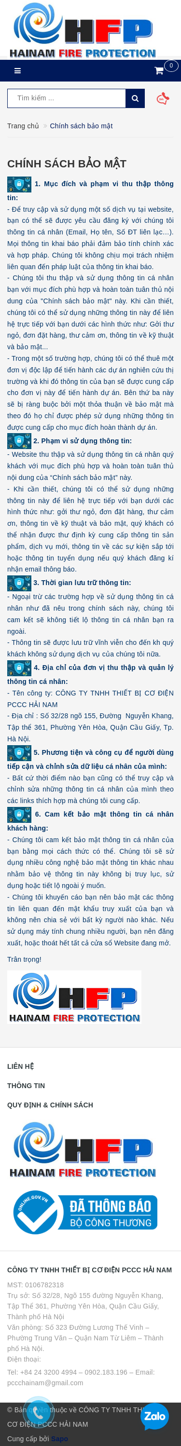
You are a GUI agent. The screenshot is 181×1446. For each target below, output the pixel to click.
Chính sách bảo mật (66, 164)
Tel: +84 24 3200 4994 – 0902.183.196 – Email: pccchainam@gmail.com (81, 1377)
